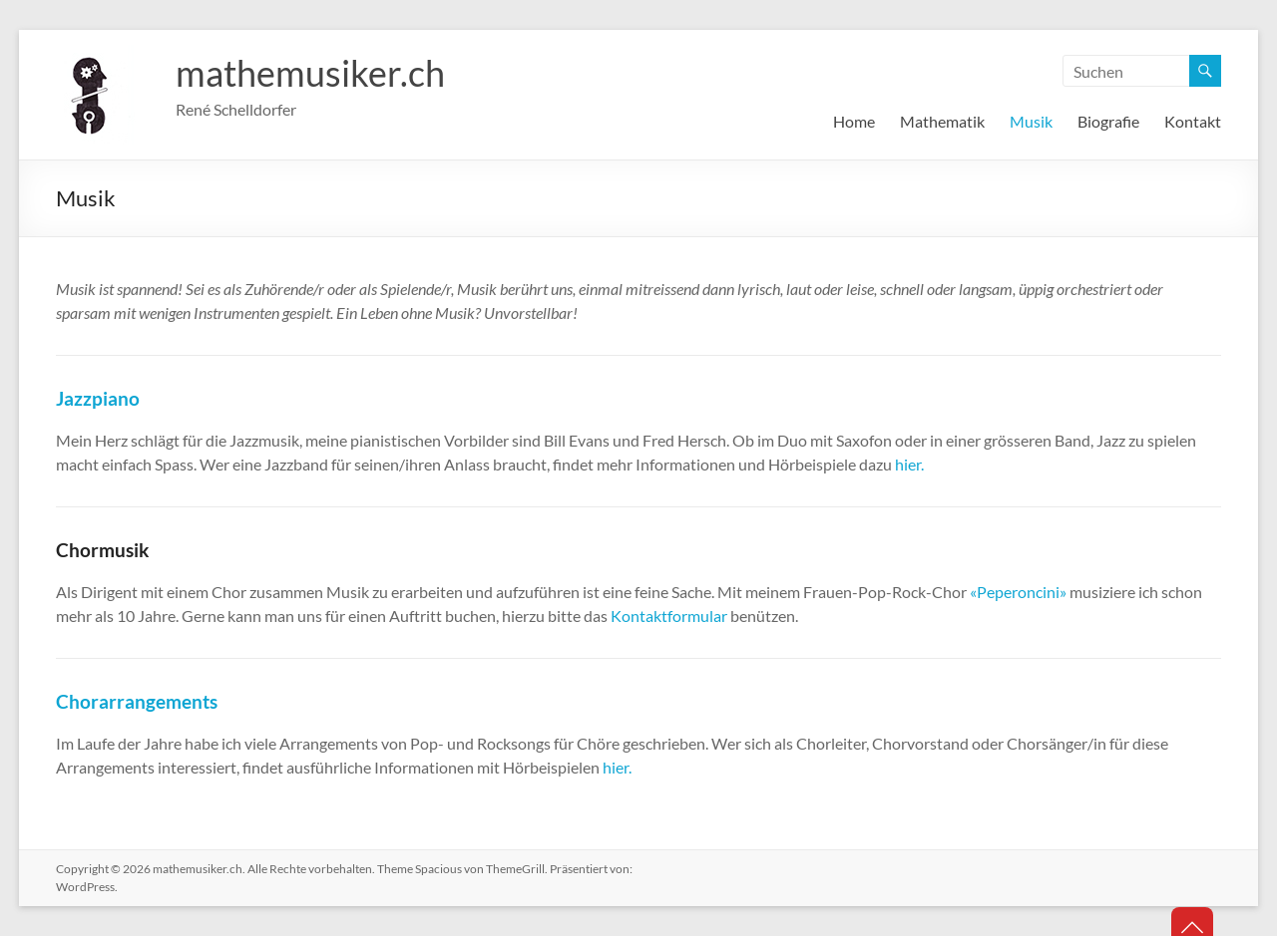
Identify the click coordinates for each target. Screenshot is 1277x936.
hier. (909, 464)
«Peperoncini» (1018, 591)
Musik (1031, 121)
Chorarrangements (136, 701)
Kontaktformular (669, 615)
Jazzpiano (98, 398)
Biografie (1108, 121)
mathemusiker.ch (310, 73)
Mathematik (942, 121)
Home (854, 121)
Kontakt (1192, 121)
